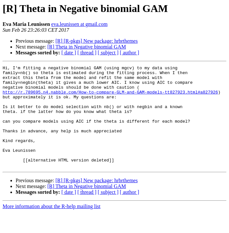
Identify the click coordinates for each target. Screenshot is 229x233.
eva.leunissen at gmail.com (79, 24)
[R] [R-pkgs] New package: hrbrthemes (97, 41)
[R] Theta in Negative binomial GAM (86, 47)
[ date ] (68, 52)
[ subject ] (108, 52)
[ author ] (129, 52)
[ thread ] (86, 52)
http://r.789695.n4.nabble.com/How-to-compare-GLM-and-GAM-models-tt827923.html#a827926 (110, 98)
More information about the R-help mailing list (51, 226)
